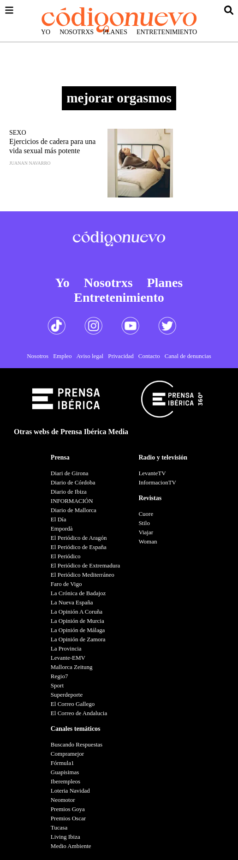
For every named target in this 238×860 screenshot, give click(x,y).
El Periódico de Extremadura (85, 565)
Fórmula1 (62, 762)
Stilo (144, 523)
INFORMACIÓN (72, 500)
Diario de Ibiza (69, 491)
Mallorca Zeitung (72, 666)
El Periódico (66, 556)
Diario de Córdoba (73, 482)
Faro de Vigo (66, 583)
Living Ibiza (65, 836)
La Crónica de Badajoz (78, 593)
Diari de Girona (70, 473)
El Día (58, 519)
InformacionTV (157, 482)
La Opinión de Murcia (77, 620)
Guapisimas (65, 772)
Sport (57, 685)
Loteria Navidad (70, 790)
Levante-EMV (68, 657)
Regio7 (59, 676)
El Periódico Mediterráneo (82, 574)
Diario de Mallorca (73, 510)
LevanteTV (152, 473)
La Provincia (66, 648)
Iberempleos (65, 781)
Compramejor (67, 753)
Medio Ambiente (71, 845)
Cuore (145, 513)
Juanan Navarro (29, 163)
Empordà (62, 528)
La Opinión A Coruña (76, 611)
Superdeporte (67, 694)
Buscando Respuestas (76, 744)
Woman (147, 541)
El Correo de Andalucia (79, 713)
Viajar (145, 532)
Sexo (17, 132)
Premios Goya (68, 809)
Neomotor (63, 799)
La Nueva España (72, 602)
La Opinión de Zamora (78, 639)
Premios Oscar (68, 818)
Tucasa (59, 827)
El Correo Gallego (73, 703)
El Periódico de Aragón (79, 537)
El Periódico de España (79, 546)
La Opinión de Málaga (78, 630)
